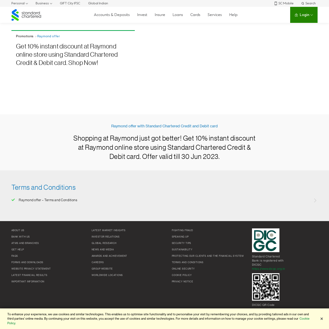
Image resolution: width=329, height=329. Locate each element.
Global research (104, 243)
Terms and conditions (187, 262)
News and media (103, 250)
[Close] (322, 319)
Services (215, 14)
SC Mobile (284, 3)
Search (308, 3)
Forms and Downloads (27, 262)
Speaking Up (180, 237)
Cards (195, 14)
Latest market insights (109, 230)
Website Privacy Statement (31, 269)
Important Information (27, 282)
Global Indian (98, 3)
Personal (18, 3)
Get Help (17, 250)
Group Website (102, 269)
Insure (160, 14)
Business (42, 3)
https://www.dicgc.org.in (268, 268)
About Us (17, 230)
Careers (98, 262)
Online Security (183, 269)
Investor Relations (105, 237)
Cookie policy (182, 275)
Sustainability (182, 250)
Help (233, 14)
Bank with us (20, 237)
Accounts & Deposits (112, 14)
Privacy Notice (182, 282)
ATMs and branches (25, 243)
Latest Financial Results (29, 275)
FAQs (14, 256)
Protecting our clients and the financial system (208, 256)
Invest (142, 14)
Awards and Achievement (109, 256)
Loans (177, 14)
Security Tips (181, 243)
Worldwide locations (107, 275)
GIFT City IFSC (70, 3)
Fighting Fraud (182, 230)
